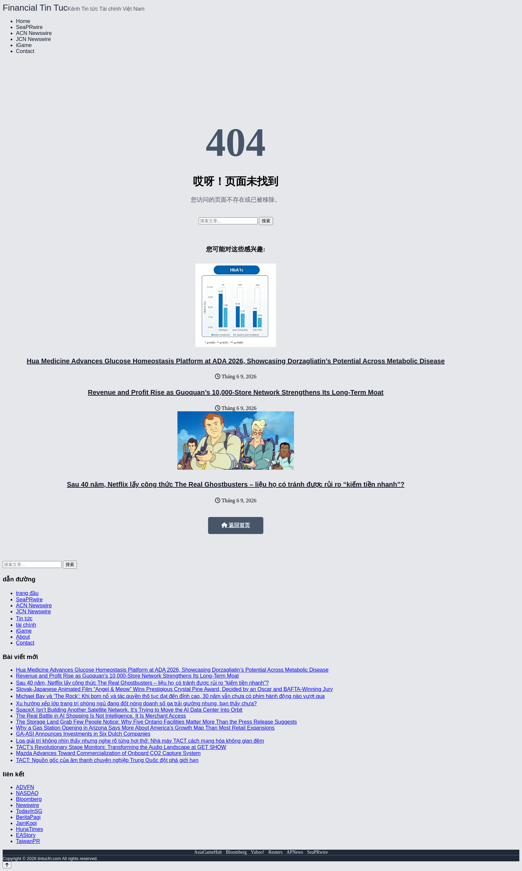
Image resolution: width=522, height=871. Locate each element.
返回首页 (235, 525)
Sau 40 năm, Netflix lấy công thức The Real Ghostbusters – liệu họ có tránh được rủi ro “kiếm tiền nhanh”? (235, 484)
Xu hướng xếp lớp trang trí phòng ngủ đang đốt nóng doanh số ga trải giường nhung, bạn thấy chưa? (136, 703)
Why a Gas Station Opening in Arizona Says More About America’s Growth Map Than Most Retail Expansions (145, 728)
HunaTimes (29, 829)
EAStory (26, 835)
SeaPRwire (29, 27)
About (23, 637)
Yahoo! (257, 852)
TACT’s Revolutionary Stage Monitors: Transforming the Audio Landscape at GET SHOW (121, 747)
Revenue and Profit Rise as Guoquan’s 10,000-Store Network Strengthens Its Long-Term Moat (236, 392)
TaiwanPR (28, 841)
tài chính (26, 625)
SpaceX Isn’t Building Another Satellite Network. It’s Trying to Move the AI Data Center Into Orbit (129, 710)
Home (23, 21)
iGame (24, 45)
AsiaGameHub (208, 852)
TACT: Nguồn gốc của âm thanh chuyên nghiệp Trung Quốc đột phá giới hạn (107, 760)
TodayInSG (29, 811)
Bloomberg (29, 799)
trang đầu (27, 593)
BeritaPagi (28, 817)
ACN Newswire (34, 33)
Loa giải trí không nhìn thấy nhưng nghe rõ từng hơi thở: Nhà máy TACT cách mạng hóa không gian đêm (140, 741)
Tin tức (24, 618)
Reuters (275, 852)
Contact (25, 51)
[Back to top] (7, 864)
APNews (295, 852)
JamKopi (26, 823)
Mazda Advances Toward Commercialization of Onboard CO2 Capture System (108, 753)
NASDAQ (27, 793)
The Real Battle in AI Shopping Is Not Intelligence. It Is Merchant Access (101, 716)
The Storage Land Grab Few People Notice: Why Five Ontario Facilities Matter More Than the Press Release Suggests (156, 722)
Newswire (27, 805)
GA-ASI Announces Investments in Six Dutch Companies (83, 734)
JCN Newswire (33, 39)
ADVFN (25, 787)
